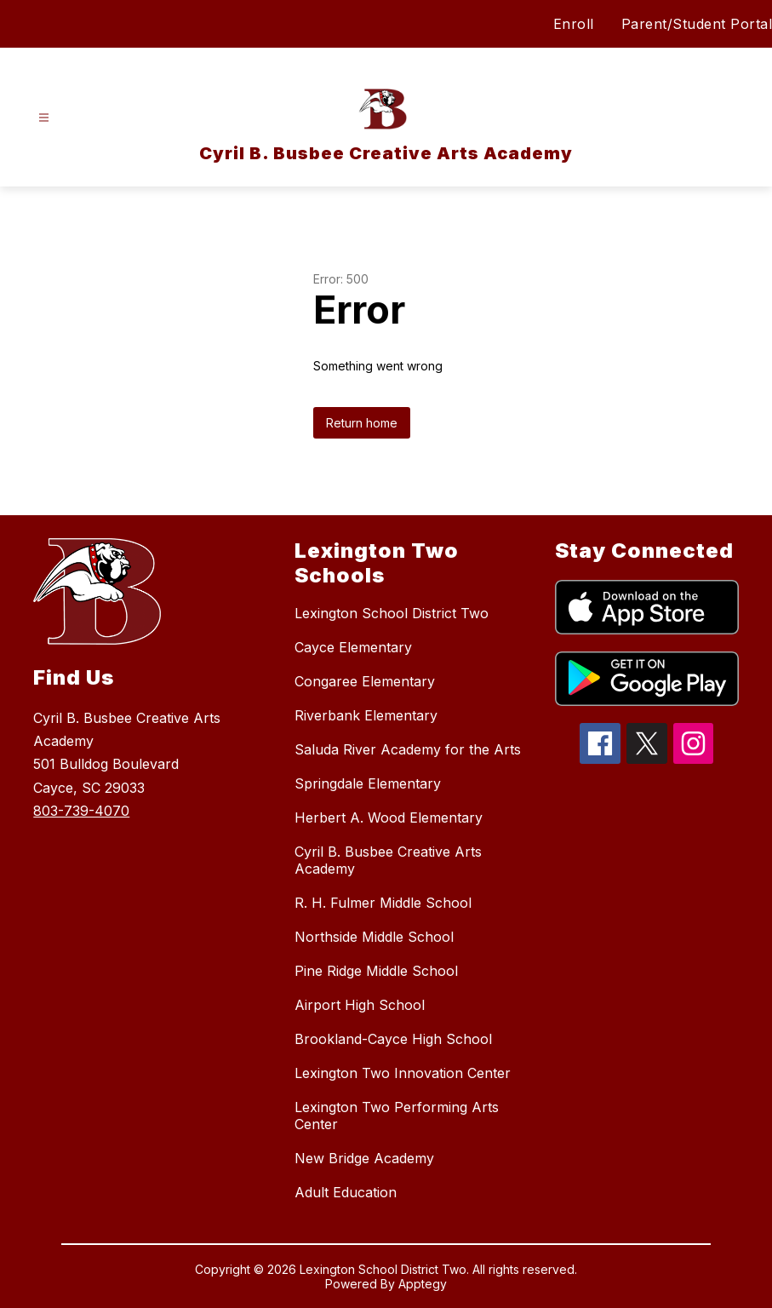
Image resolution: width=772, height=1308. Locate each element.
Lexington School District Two (392, 613)
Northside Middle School (374, 936)
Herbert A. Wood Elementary (389, 817)
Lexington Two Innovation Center (403, 1072)
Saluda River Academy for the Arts (408, 749)
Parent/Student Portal (697, 23)
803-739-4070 (81, 810)
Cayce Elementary (353, 647)
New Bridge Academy (364, 1158)
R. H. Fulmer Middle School (383, 902)
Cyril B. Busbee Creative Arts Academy (388, 860)
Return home (361, 423)
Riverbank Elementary (366, 715)
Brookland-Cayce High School (393, 1038)
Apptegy (422, 1283)
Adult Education (346, 1192)
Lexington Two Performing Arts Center (397, 1116)
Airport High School (360, 1004)
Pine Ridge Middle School (376, 970)
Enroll (573, 23)
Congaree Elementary (365, 681)
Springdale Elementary (368, 783)
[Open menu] (44, 118)
